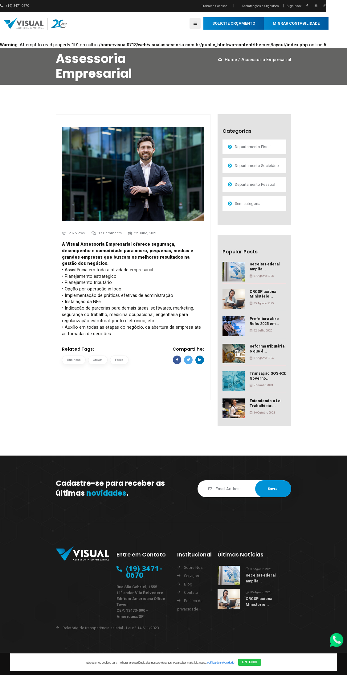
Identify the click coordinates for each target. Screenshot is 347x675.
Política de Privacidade (221, 662)
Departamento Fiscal (252, 146)
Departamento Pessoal (254, 184)
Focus (119, 359)
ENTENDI (249, 662)
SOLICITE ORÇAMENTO (233, 23)
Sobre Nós (193, 567)
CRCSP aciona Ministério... (263, 294)
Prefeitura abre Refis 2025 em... (264, 321)
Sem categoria (247, 203)
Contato (191, 592)
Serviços (191, 575)
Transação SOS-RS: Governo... (268, 376)
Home (227, 60)
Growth (98, 359)
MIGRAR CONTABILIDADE (296, 23)
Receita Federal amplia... (265, 266)
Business (74, 359)
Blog (188, 584)
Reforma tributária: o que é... (268, 348)
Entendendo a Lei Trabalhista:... (266, 403)
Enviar (273, 488)
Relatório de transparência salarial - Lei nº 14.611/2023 (111, 628)
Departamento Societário (256, 165)
